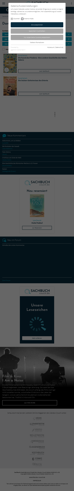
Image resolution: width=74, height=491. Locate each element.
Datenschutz (59, 47)
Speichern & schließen (37, 31)
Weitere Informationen (37, 42)
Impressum (50, 47)
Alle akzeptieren (37, 25)
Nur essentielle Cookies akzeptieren (37, 37)
